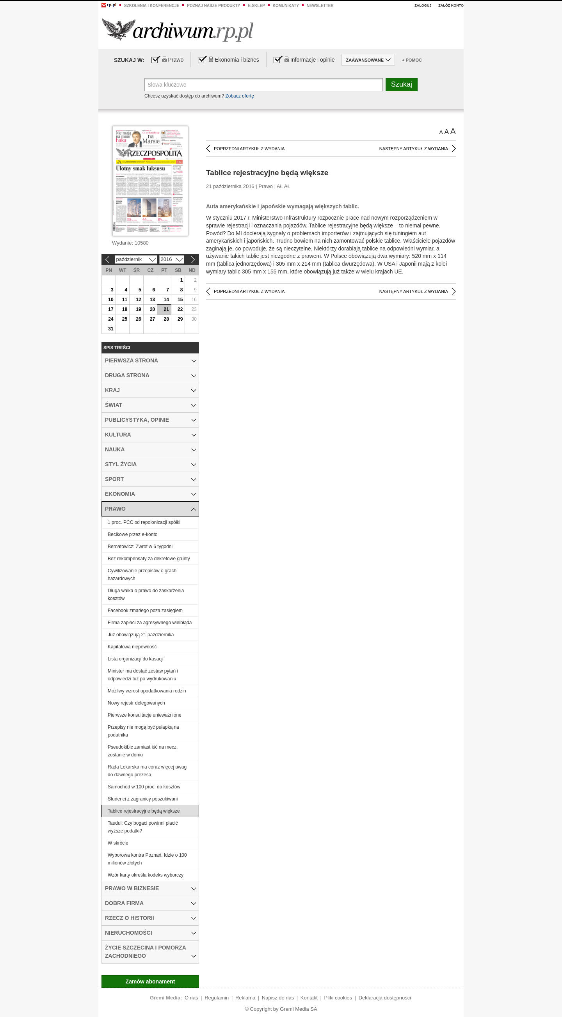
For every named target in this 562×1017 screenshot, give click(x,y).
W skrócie (118, 843)
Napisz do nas (278, 998)
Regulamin (217, 998)
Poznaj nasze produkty (213, 6)
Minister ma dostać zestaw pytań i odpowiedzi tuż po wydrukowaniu (143, 675)
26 (138, 319)
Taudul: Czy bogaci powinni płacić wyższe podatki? (143, 827)
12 (138, 299)
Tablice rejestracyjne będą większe (144, 811)
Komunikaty (286, 6)
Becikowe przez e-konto (132, 534)
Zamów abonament (150, 981)
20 (152, 309)
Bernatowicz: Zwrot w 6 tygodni (140, 546)
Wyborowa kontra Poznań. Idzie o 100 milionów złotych (147, 859)
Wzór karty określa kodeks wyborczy (145, 875)
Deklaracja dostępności (385, 998)
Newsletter (320, 6)
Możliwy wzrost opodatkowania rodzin (147, 691)
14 (166, 299)
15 (180, 299)
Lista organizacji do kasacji (136, 659)
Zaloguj (422, 5)
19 (138, 309)
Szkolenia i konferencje (151, 6)
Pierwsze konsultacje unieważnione (144, 715)
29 (180, 319)
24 (110, 319)
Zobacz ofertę (239, 96)
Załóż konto (451, 5)
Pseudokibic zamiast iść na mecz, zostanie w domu (143, 751)
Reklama (245, 998)
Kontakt (309, 998)
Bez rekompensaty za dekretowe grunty (149, 558)
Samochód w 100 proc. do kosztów (144, 787)
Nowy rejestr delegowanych (136, 703)
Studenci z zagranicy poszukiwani (143, 799)
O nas (191, 998)
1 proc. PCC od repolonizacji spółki (144, 522)
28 (166, 319)
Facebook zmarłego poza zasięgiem (145, 610)
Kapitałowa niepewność (132, 647)
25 (124, 319)
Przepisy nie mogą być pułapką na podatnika (143, 731)
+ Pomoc (412, 60)
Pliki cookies (338, 998)
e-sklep (256, 6)
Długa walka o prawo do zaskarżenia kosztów (146, 594)
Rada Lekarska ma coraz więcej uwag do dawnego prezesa (147, 770)
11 (124, 299)
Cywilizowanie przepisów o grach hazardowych (142, 574)
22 (180, 309)
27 (152, 319)
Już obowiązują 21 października (141, 634)
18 (124, 309)
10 (110, 299)
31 (110, 329)
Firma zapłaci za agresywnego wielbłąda (150, 622)
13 (152, 299)
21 (166, 309)
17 (110, 309)
